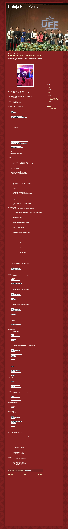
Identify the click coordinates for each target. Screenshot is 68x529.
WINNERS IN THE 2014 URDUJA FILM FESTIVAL (24, 56)
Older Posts (40, 474)
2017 (49, 90)
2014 (49, 95)
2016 (49, 92)
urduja (49, 106)
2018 (49, 89)
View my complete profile (51, 108)
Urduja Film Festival (24, 6)
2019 (49, 87)
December (51, 97)
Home (25, 474)
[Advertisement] (53, 60)
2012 (49, 101)
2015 (49, 94)
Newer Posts (10, 474)
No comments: (20, 470)
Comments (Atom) (16, 476)
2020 (49, 86)
